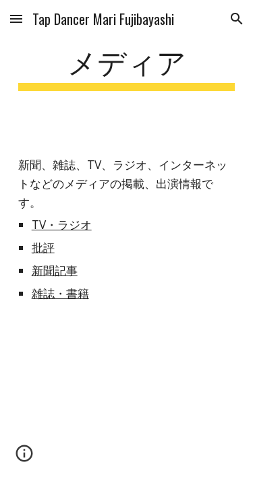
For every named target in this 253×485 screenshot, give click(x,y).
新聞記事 (55, 270)
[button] (16, 18)
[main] (127, 67)
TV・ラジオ (62, 224)
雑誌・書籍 (60, 293)
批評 (43, 247)
